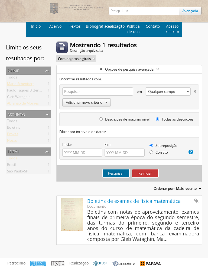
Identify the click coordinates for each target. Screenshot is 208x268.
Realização (114, 26)
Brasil (11, 165)
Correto (159, 152)
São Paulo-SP (17, 172)
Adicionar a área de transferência (196, 201)
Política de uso (133, 29)
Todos (12, 78)
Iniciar (67, 144)
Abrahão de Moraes (23, 104)
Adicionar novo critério (86, 102)
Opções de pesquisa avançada (129, 69)
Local (13, 151)
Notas (12, 141)
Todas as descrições (174, 119)
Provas (12, 135)
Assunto (16, 114)
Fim (107, 144)
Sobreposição (163, 145)
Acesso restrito (172, 29)
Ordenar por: (164, 188)
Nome (13, 70)
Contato (153, 26)
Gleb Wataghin (19, 97)
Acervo (55, 26)
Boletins (13, 128)
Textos (75, 26)
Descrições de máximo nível (124, 119)
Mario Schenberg (20, 84)
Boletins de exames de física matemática (134, 201)
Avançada (190, 10)
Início (36, 26)
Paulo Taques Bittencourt (27, 91)
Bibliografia (95, 26)
